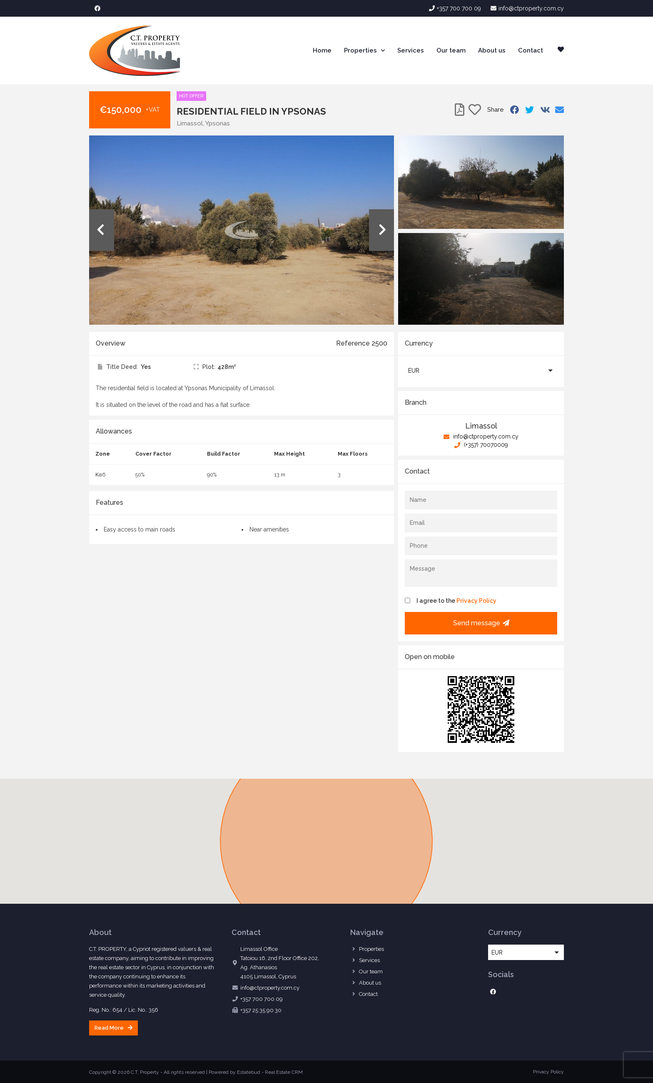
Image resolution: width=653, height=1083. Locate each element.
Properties (364, 50)
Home (322, 50)
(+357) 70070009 (481, 444)
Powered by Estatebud (234, 1072)
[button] (481, 370)
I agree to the (456, 601)
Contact (530, 50)
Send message (481, 623)
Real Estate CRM (284, 1072)
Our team (451, 50)
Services (410, 50)
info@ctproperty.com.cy (481, 436)
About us (492, 50)
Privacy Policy (476, 600)
